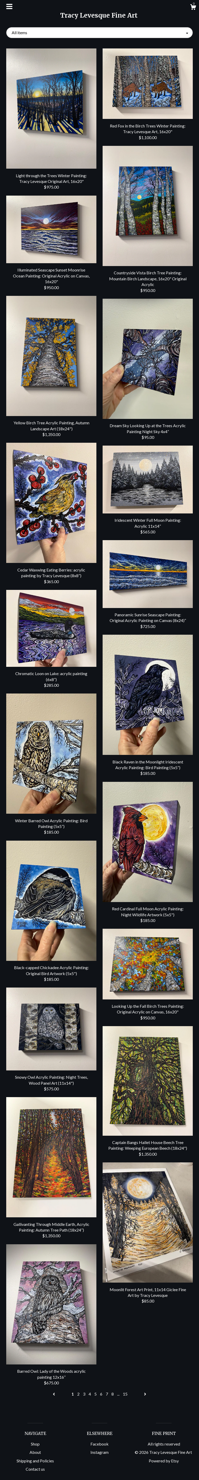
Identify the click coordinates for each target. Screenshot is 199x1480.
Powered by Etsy (164, 1460)
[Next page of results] (145, 1393)
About (35, 1452)
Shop (35, 1443)
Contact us (35, 1469)
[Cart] (193, 8)
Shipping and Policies (35, 1460)
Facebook (99, 1443)
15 (125, 1393)
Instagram (99, 1452)
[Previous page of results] (54, 1393)
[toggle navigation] (9, 6)
